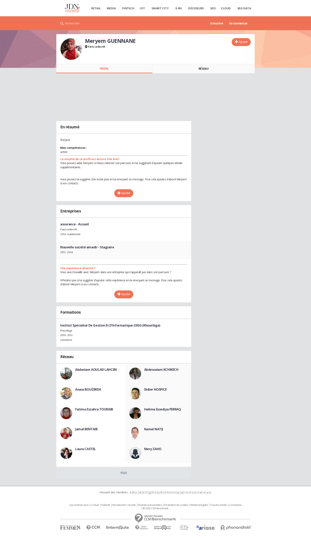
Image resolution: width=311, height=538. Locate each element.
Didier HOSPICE (155, 389)
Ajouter (243, 42)
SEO (213, 8)
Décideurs (196, 8)
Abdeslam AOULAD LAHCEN (96, 369)
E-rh (179, 8)
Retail (96, 8)
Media (111, 8)
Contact (95, 505)
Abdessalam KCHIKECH (161, 369)
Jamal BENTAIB (86, 429)
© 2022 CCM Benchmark (155, 508)
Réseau (203, 68)
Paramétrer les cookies (176, 505)
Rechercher (72, 23)
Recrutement (119, 505)
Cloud (226, 8)
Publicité (105, 505)
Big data (244, 8)
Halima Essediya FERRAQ (162, 409)
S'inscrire (216, 23)
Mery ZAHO (152, 449)
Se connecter (238, 23)
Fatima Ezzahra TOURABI (94, 409)
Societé (132, 505)
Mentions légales (199, 505)
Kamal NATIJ (153, 429)
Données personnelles (150, 505)
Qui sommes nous (79, 505)
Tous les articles (218, 505)
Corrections (235, 505)
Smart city (160, 8)
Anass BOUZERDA (88, 389)
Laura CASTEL (85, 449)
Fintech (128, 8)
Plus (124, 472)
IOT (142, 8)
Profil (104, 68)
